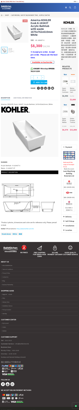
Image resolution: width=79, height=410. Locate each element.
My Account (6, 323)
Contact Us (6, 277)
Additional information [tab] (22, 98)
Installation (69, 226)
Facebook (38, 88)
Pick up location (7, 310)
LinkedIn (45, 88)
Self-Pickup (69, 221)
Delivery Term (6, 302)
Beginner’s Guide (8, 294)
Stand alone (6, 234)
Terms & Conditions (8, 269)
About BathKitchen (8, 265)
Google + (49, 88)
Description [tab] (5, 98)
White (15, 234)
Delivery (68, 217)
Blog (3, 281)
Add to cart (41, 82)
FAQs (4, 298)
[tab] (69, 147)
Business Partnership (9, 285)
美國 (20, 234)
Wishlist (4, 331)
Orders (4, 327)
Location (68, 230)
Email (52, 88)
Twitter (41, 88)
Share (33, 88)
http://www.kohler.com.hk (25, 229)
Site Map (5, 313)
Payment (68, 147)
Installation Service (8, 306)
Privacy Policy (6, 273)
